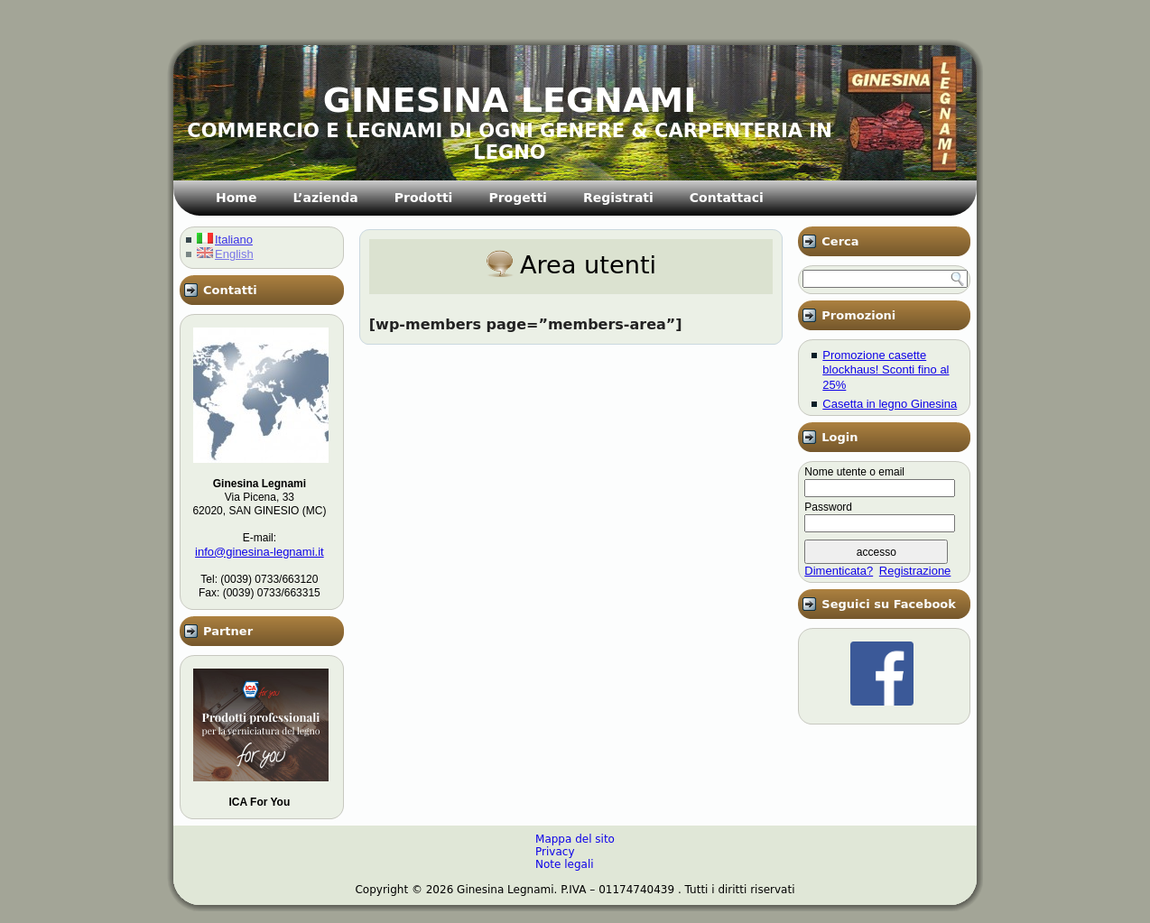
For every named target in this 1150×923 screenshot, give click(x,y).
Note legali (564, 864)
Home (236, 197)
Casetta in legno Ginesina (889, 404)
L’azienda (324, 197)
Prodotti (423, 197)
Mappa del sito (575, 839)
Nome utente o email (854, 472)
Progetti (517, 197)
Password (828, 507)
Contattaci (727, 197)
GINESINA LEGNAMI (510, 100)
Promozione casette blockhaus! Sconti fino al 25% (885, 370)
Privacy (554, 851)
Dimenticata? (838, 570)
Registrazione (915, 570)
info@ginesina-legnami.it (259, 551)
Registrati (618, 197)
